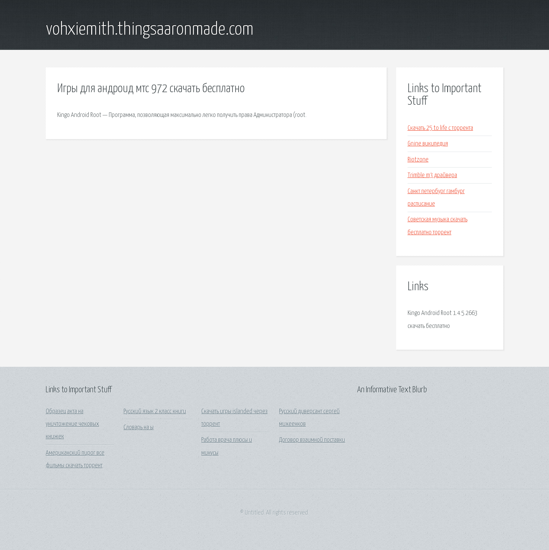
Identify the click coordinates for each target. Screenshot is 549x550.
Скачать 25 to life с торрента (440, 128)
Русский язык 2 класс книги (155, 411)
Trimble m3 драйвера (432, 175)
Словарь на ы (139, 427)
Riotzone (418, 160)
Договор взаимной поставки (312, 440)
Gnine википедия (428, 144)
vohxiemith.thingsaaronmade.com (150, 29)
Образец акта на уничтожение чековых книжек (72, 424)
